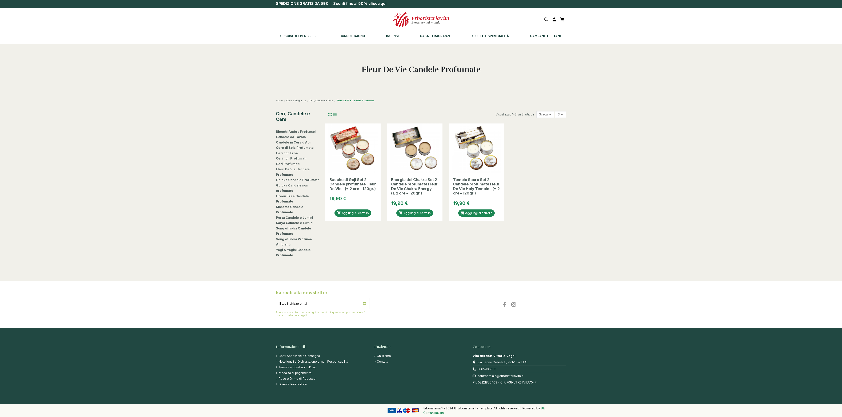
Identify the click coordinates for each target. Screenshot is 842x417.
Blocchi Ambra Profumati (296, 132)
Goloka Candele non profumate (292, 188)
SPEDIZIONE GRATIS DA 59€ (302, 3)
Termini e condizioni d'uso (297, 367)
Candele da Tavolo (291, 137)
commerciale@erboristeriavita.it (500, 376)
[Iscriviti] (364, 303)
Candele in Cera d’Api (293, 142)
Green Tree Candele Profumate (292, 199)
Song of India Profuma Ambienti (294, 242)
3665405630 (486, 369)
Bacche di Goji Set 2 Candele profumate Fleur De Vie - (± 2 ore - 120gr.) (352, 184)
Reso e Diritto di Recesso (297, 379)
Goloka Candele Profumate (298, 180)
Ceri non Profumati (291, 158)
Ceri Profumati (288, 164)
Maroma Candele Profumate (289, 209)
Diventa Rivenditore (292, 384)
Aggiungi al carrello (353, 213)
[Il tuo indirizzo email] (318, 303)
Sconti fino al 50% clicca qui (359, 3)
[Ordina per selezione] (545, 114)
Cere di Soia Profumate (295, 148)
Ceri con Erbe (287, 153)
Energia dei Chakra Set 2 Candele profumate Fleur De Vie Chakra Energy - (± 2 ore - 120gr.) (414, 186)
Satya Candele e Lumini (294, 223)
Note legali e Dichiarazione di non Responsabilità (313, 361)
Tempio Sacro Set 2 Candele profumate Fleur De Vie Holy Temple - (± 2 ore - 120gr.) (476, 186)
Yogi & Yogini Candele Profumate (293, 252)
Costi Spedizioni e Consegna (299, 356)
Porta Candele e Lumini (294, 218)
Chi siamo (384, 356)
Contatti (382, 361)
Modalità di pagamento (295, 373)
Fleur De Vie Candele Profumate (293, 172)
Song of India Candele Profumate (293, 231)
